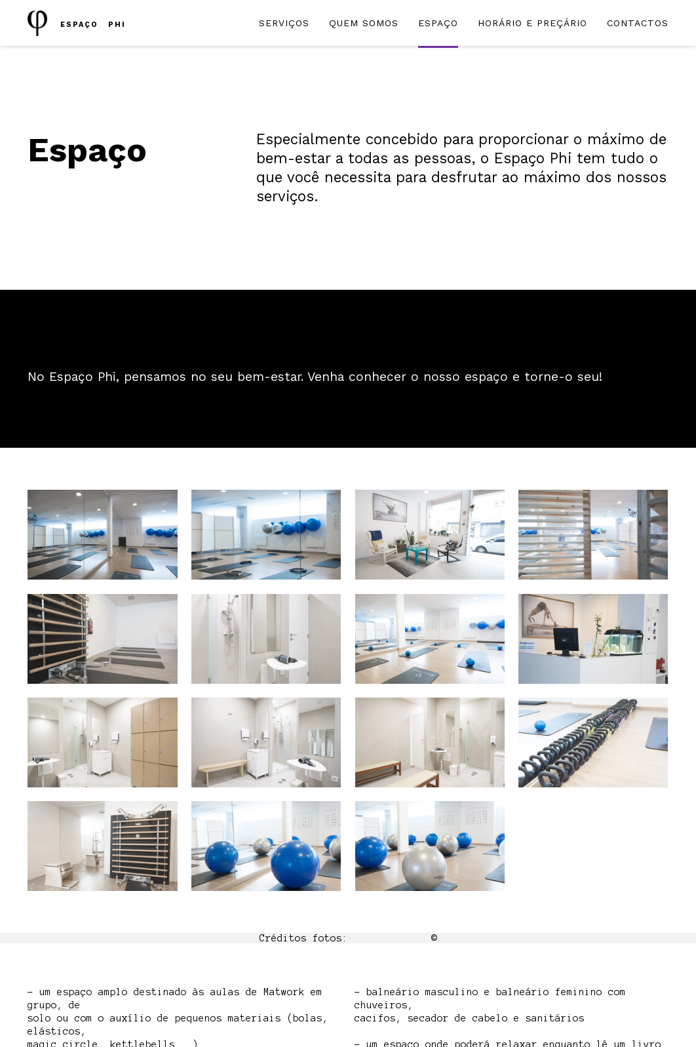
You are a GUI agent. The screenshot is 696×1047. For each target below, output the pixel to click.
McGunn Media (389, 938)
